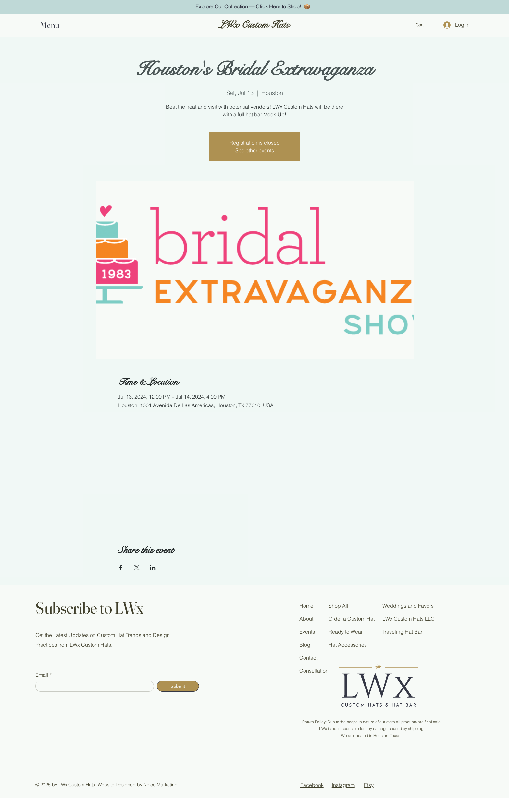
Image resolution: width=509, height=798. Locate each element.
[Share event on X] (137, 567)
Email (41, 674)
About (306, 619)
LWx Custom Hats (254, 25)
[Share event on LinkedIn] (153, 567)
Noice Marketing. (161, 785)
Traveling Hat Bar (402, 631)
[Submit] (178, 686)
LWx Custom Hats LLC (408, 619)
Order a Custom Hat (352, 619)
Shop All (338, 606)
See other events (254, 150)
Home (306, 606)
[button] (52, 25)
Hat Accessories (348, 644)
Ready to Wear (346, 631)
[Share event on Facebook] (121, 567)
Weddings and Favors (408, 606)
